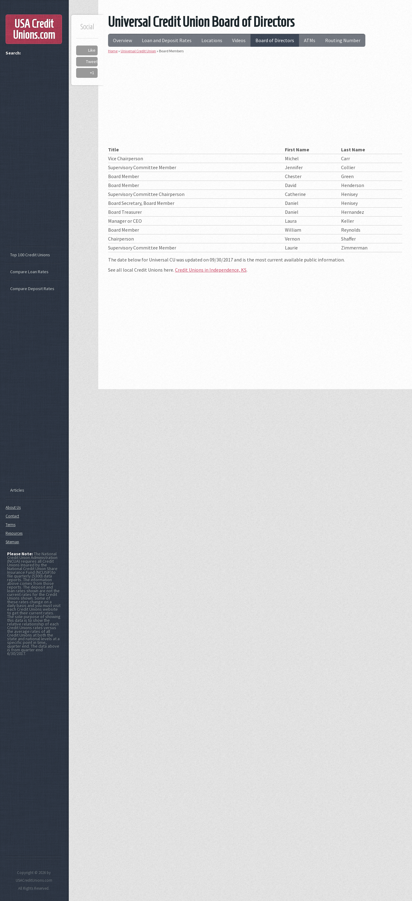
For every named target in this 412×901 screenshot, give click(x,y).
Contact (12, 516)
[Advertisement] (255, 102)
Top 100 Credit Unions (30, 254)
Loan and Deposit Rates (167, 40)
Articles (17, 490)
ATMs (309, 40)
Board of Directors (274, 40)
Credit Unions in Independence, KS (211, 270)
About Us (13, 507)
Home (113, 51)
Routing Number (342, 40)
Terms (10, 524)
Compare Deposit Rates (32, 288)
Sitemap (12, 541)
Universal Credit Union (138, 51)
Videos (239, 40)
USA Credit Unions (34, 29)
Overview (122, 40)
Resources (14, 533)
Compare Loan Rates (29, 271)
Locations (211, 40)
